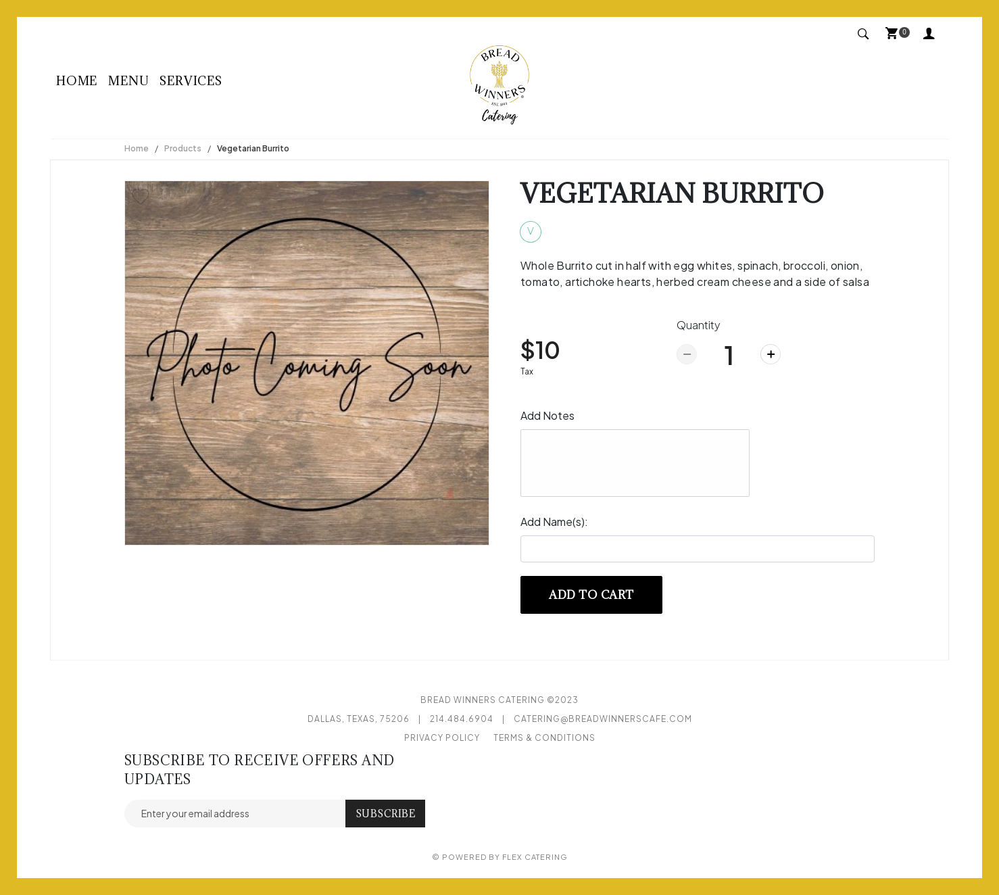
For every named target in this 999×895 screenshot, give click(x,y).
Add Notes (547, 415)
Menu (128, 81)
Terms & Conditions (544, 738)
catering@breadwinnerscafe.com (603, 719)
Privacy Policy (442, 738)
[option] (307, 363)
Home (76, 81)
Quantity (699, 325)
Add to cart (591, 594)
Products (182, 148)
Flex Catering (535, 856)
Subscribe (386, 813)
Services (191, 81)
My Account (929, 32)
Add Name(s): (554, 521)
